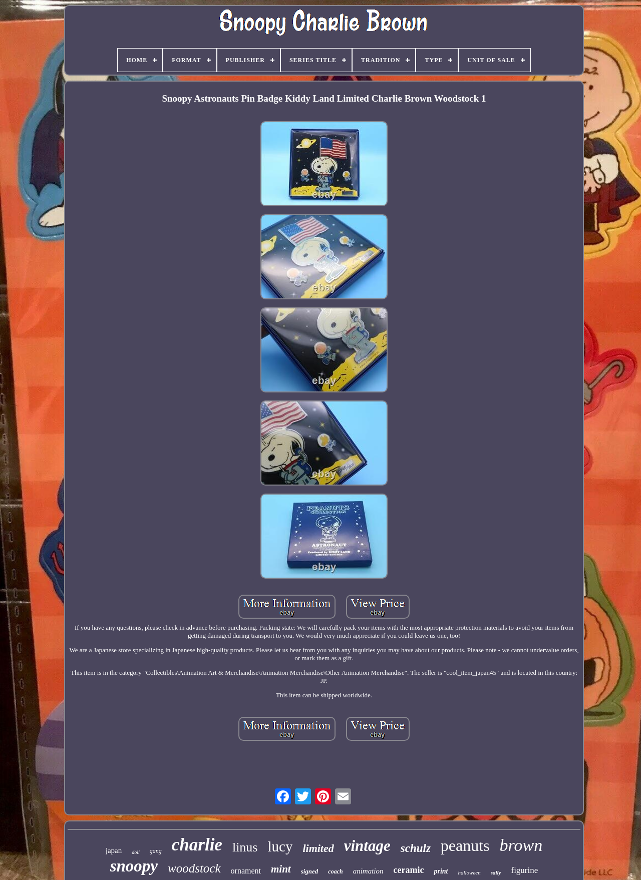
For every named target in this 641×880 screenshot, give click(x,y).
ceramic (409, 870)
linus (245, 847)
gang (156, 850)
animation (368, 871)
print (441, 871)
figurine (524, 870)
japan (114, 850)
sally (496, 872)
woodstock (194, 868)
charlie (197, 844)
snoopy (134, 866)
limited (318, 848)
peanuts (465, 845)
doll (136, 852)
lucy (279, 846)
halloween (469, 872)
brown (521, 845)
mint (281, 869)
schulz (416, 848)
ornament (246, 870)
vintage (367, 845)
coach (335, 871)
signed (309, 871)
